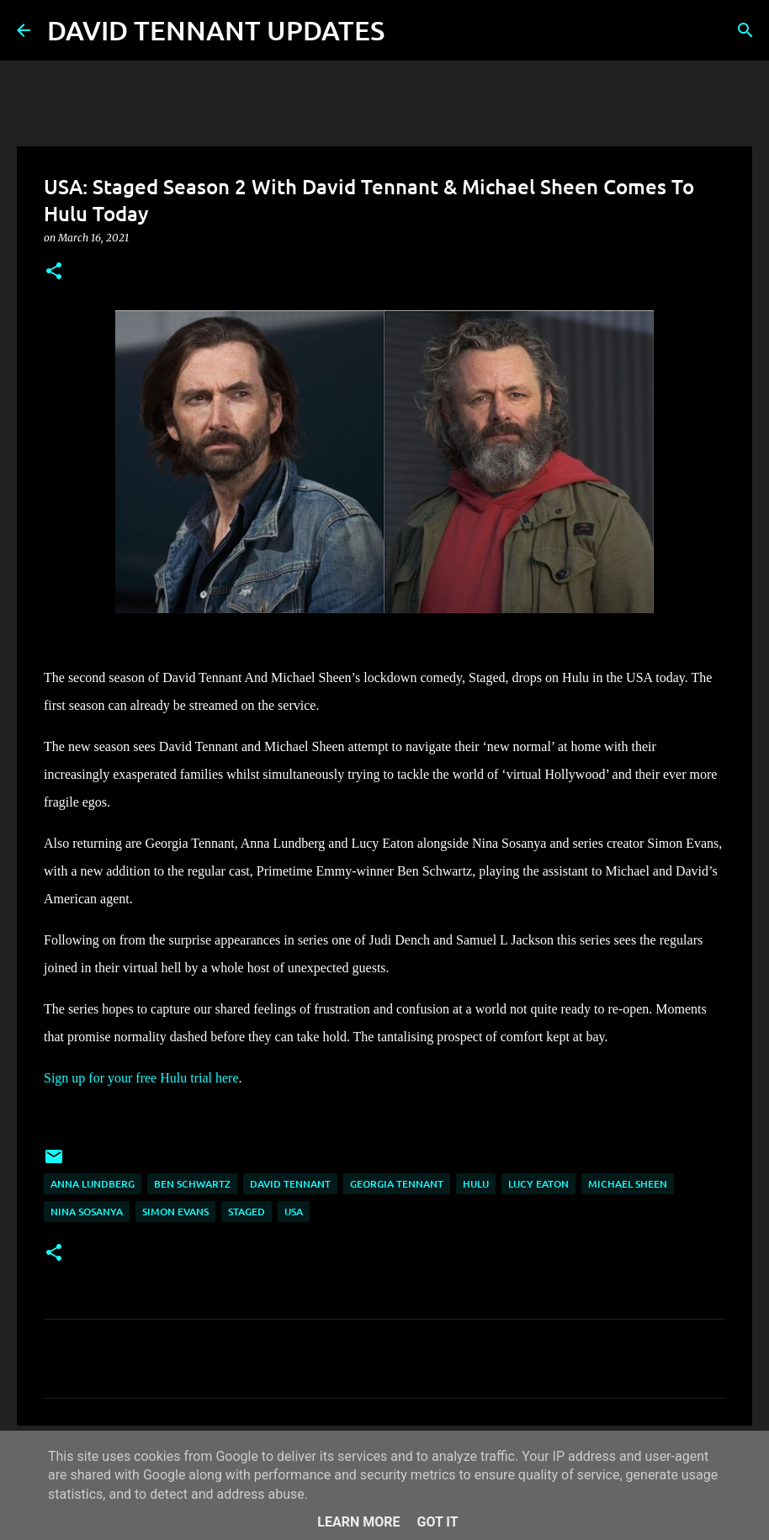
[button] (54, 272)
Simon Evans (175, 1211)
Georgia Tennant (396, 1184)
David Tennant (290, 1184)
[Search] (408, 30)
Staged (246, 1211)
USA (293, 1211)
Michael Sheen (627, 1184)
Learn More (358, 1522)
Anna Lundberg (92, 1184)
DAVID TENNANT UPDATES (215, 29)
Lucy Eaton (538, 1184)
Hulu (476, 1184)
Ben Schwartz (192, 1184)
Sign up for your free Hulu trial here (141, 1078)
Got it (437, 1522)
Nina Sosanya (86, 1211)
